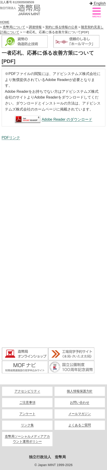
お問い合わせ (79, 402)
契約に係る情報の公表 (61, 27)
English (98, 3)
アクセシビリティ (27, 391)
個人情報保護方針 (80, 391)
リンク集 (27, 425)
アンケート (27, 414)
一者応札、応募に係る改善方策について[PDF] (53, 245)
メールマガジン (79, 414)
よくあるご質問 (79, 425)
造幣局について (14, 27)
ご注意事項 (27, 402)
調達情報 (35, 27)
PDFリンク (11, 138)
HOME (4, 22)
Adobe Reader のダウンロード (67, 119)
